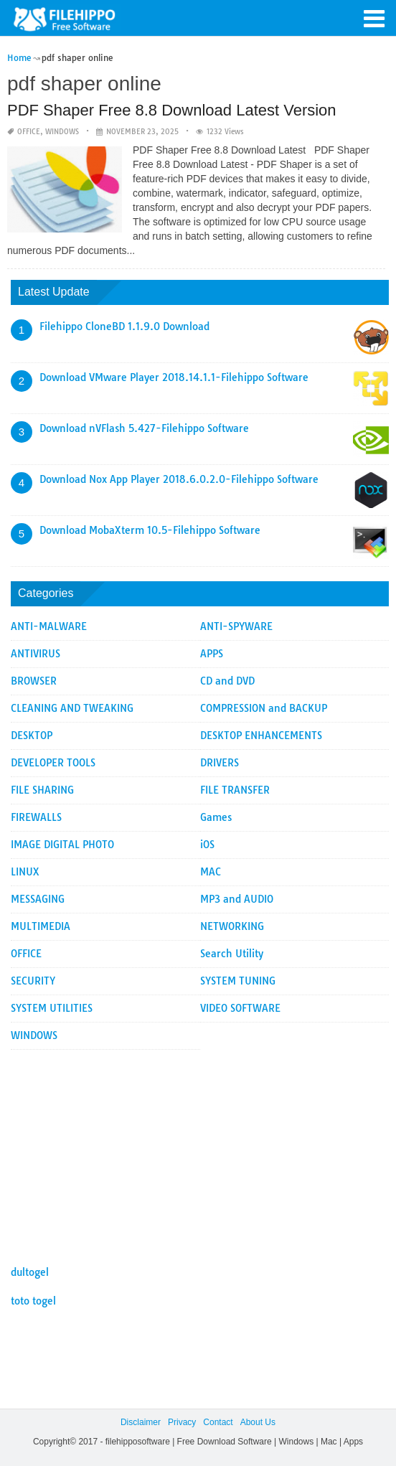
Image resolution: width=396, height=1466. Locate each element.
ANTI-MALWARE (49, 626)
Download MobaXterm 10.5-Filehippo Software (149, 530)
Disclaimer (141, 1422)
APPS (211, 653)
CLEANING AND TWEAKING (72, 708)
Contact (217, 1422)
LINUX (25, 871)
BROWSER (34, 681)
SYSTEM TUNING (237, 980)
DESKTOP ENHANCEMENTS (261, 735)
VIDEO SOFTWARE (240, 1008)
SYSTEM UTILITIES (52, 1008)
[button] (374, 17)
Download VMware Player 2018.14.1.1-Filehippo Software (173, 377)
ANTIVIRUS (35, 653)
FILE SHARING (42, 790)
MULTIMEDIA (40, 926)
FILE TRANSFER (235, 790)
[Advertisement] (200, 1150)
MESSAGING (38, 899)
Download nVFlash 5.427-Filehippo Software (144, 428)
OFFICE (28, 131)
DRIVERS (219, 762)
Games (216, 817)
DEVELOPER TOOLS (53, 762)
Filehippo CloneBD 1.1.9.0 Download (124, 326)
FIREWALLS (36, 817)
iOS (207, 844)
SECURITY (33, 980)
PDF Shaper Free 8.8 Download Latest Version (171, 110)
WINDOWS (62, 131)
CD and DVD (227, 681)
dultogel (30, 1272)
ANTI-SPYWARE (236, 626)
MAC (210, 871)
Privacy (182, 1422)
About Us (257, 1422)
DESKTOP (31, 735)
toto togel (33, 1301)
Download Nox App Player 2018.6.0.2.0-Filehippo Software (179, 479)
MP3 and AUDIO (236, 899)
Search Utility (231, 953)
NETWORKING (232, 926)
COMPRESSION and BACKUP (263, 708)
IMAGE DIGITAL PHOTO (62, 844)
